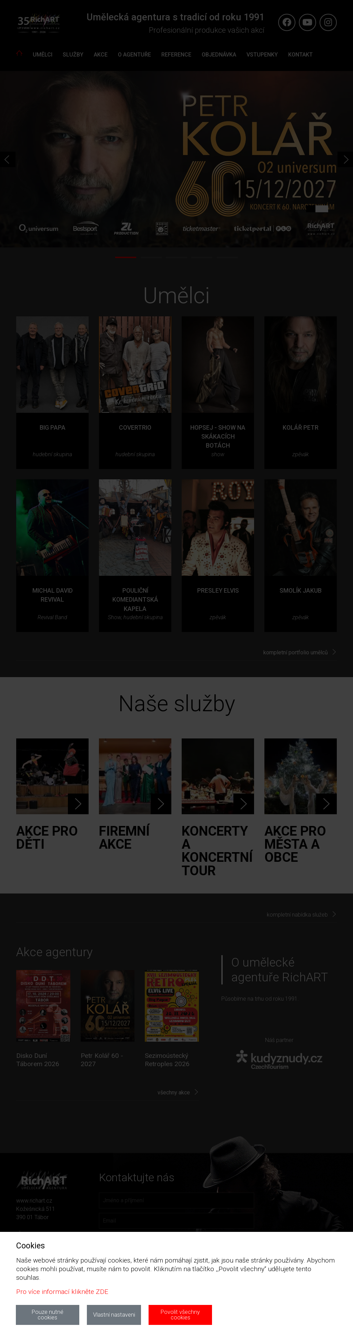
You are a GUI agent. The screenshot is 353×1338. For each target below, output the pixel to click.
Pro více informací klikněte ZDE (62, 1292)
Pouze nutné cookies (47, 1315)
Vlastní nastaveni (114, 1314)
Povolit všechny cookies (180, 1315)
